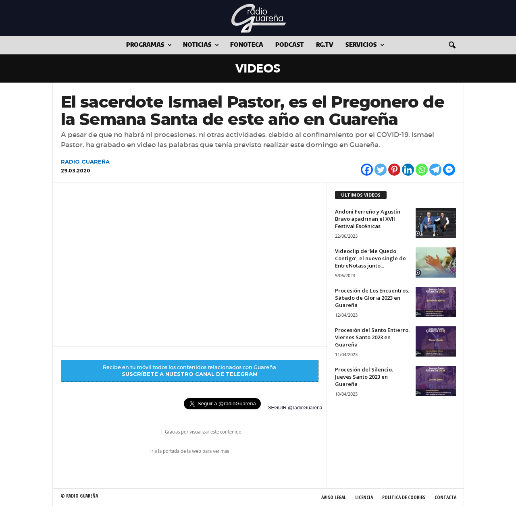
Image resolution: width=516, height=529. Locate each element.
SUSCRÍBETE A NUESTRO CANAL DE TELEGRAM (190, 374)
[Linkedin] (408, 170)
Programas (149, 45)
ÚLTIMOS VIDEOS (361, 195)
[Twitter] (381, 170)
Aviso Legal (333, 497)
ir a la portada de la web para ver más (189, 451)
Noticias (201, 45)
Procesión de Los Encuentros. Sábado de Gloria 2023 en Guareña (372, 298)
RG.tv (324, 45)
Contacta (445, 497)
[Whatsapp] (422, 170)
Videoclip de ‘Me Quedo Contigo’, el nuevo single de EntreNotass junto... (370, 258)
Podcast (289, 45)
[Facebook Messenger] (449, 170)
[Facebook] (367, 170)
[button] (452, 45)
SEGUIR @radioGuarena (295, 408)
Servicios (364, 45)
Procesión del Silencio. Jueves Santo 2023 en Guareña (364, 377)
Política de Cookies (403, 497)
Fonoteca (246, 45)
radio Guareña (148, 432)
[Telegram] (435, 170)
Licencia (364, 497)
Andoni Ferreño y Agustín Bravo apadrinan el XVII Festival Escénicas (367, 219)
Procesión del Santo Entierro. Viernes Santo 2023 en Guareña (372, 337)
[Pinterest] (394, 170)
